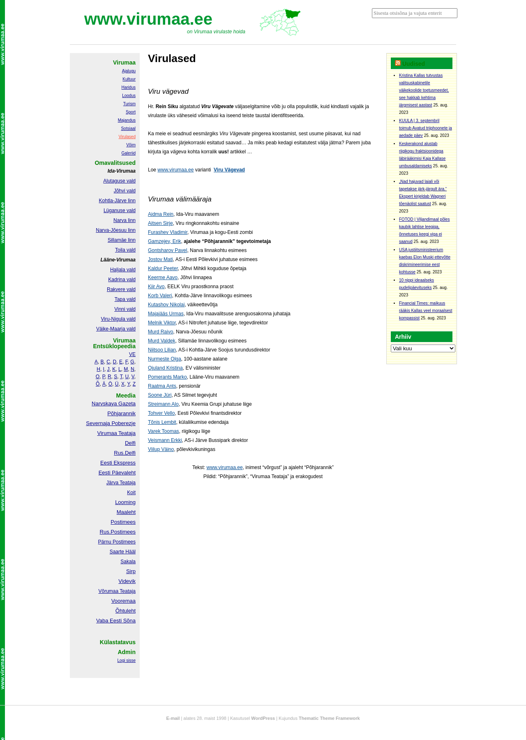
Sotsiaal (128, 128)
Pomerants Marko (167, 377)
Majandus (127, 120)
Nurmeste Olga (164, 359)
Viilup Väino (161, 449)
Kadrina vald (122, 279)
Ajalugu (129, 71)
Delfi (130, 443)
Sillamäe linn (122, 240)
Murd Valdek (161, 341)
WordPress (263, 718)
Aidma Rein (160, 214)
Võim (131, 145)
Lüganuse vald (120, 210)
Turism (129, 104)
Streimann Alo (163, 404)
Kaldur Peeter (163, 268)
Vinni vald (125, 309)
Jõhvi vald (125, 191)
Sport (131, 112)
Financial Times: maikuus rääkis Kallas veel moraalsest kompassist (425, 310)
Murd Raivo (160, 332)
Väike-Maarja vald (116, 329)
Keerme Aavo (163, 277)
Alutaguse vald (119, 181)
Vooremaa (123, 601)
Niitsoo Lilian (162, 350)
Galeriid (129, 153)
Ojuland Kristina (165, 368)
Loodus (129, 95)
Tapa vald (125, 299)
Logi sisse (127, 660)
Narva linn (124, 220)
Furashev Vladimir (167, 232)
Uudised (413, 63)
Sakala (128, 561)
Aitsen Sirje (160, 223)
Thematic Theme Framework (329, 718)
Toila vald (125, 250)
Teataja (127, 591)
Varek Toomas (163, 431)
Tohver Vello (161, 413)
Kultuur (129, 79)
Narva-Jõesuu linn (116, 230)
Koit (131, 492)
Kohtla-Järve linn (117, 201)
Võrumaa (108, 591)
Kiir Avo (156, 286)
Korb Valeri (160, 295)
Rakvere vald (121, 289)
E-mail (173, 718)
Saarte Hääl (123, 552)
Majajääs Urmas (166, 314)
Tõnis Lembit (162, 422)
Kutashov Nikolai (166, 305)
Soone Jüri (159, 395)
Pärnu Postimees (117, 542)
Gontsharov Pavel (167, 250)
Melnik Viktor (162, 323)
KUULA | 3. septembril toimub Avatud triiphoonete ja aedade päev (425, 128)
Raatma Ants (162, 386)
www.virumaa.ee (148, 19)
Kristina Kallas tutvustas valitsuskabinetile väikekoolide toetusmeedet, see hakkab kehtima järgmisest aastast (424, 90)
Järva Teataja (121, 483)
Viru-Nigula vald (118, 319)
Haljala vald (123, 270)
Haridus (129, 87)
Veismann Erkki (165, 440)
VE (132, 354)
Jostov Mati (160, 259)
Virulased (127, 136)
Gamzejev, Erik (164, 241)
